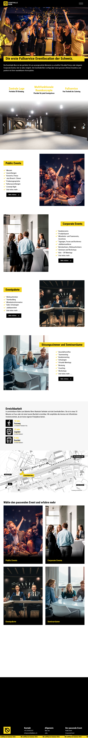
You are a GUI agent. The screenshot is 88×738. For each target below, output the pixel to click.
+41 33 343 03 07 (28, 730)
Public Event (68, 730)
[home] (11, 3)
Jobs (46, 733)
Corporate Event (69, 733)
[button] (80, 3)
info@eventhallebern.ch (30, 733)
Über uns (47, 730)
